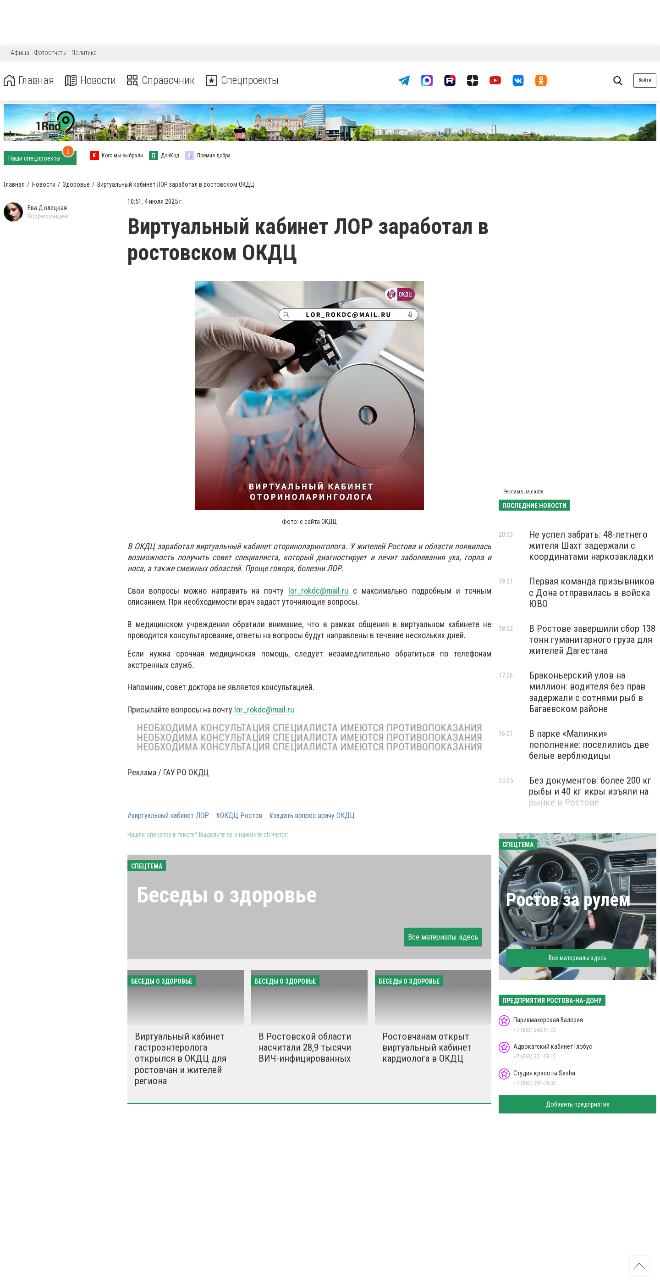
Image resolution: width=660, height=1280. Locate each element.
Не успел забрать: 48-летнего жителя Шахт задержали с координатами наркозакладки (591, 545)
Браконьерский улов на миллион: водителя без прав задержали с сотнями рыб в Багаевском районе (587, 692)
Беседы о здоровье (227, 895)
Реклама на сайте (523, 492)
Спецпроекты (244, 80)
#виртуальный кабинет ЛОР (168, 816)
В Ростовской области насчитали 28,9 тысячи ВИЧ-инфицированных (304, 1047)
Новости (91, 80)
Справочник (162, 80)
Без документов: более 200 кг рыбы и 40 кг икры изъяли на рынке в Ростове (590, 791)
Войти (644, 80)
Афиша (20, 52)
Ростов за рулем (568, 900)
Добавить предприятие (578, 1104)
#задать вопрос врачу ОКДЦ (312, 816)
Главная (29, 80)
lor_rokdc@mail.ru (318, 590)
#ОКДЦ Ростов (239, 816)
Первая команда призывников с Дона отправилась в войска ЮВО (591, 592)
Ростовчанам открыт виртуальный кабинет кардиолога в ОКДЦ (427, 1047)
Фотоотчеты (50, 52)
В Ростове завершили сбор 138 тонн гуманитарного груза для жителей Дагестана (592, 639)
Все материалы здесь (443, 936)
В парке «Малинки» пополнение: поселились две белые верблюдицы (589, 744)
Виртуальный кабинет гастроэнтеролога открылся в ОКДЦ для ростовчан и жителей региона (180, 1058)
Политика (84, 52)
